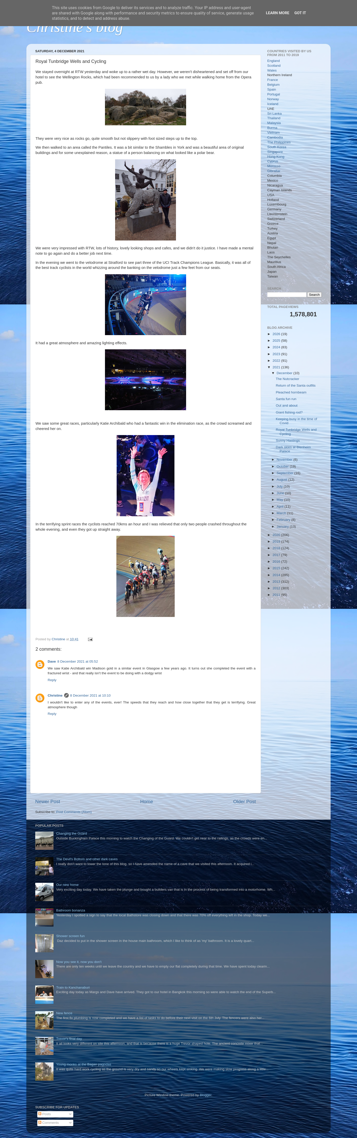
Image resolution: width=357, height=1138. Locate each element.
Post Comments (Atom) (74, 812)
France (272, 80)
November (285, 459)
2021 (277, 367)
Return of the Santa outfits (296, 385)
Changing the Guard (71, 833)
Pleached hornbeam (291, 392)
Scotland (274, 65)
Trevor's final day (69, 1039)
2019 (277, 541)
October (283, 466)
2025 (277, 340)
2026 (277, 334)
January (283, 526)
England (273, 61)
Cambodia (275, 137)
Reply (52, 680)
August (282, 479)
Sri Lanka (274, 113)
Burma (272, 128)
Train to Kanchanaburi (73, 987)
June (281, 493)
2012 (277, 588)
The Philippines (279, 142)
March (282, 513)
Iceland (272, 104)
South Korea (276, 147)
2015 (277, 568)
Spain (271, 89)
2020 (277, 535)
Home (146, 801)
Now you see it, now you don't (78, 962)
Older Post (244, 801)
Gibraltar (273, 171)
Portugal (273, 94)
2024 (277, 347)
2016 (277, 561)
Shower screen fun (70, 936)
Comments (48, 1123)
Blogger (205, 1095)
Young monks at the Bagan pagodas (83, 1064)
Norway (273, 99)
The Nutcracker (287, 379)
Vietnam (273, 132)
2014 (277, 575)
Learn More (277, 13)
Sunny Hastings (288, 440)
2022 (277, 361)
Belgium (273, 85)
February (284, 520)
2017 (277, 555)
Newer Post (47, 801)
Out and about (287, 405)
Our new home (67, 885)
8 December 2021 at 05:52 (77, 661)
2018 (277, 548)
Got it (300, 13)
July (280, 486)
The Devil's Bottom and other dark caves (87, 859)
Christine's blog (74, 27)
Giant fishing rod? (289, 412)
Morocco (273, 166)
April (280, 506)
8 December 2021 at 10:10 (90, 695)
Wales (272, 70)
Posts (44, 1114)
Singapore (275, 152)
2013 (277, 581)
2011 (277, 595)
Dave (52, 661)
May (280, 500)
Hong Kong (275, 157)
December (285, 373)
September (285, 473)
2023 (277, 354)
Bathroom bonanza (70, 910)
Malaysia (274, 123)
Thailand (273, 118)
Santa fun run (286, 399)
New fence (64, 1013)
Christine (55, 695)
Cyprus (272, 161)
